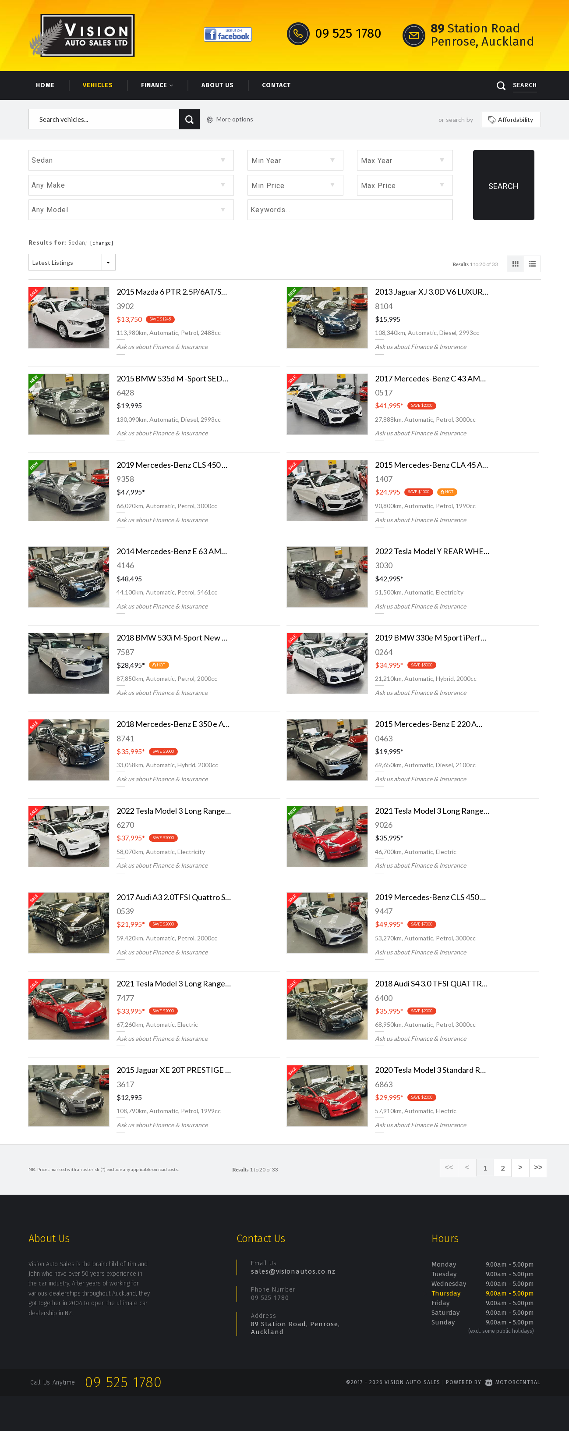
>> (538, 1168)
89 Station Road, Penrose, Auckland (295, 1328)
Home (45, 85)
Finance (157, 85)
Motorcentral (513, 1382)
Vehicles (98, 85)
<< (451, 1168)
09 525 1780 (270, 1298)
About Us (217, 85)
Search (503, 186)
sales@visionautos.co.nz (293, 1271)
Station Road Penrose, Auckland (482, 35)
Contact (276, 85)
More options (230, 119)
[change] (101, 243)
